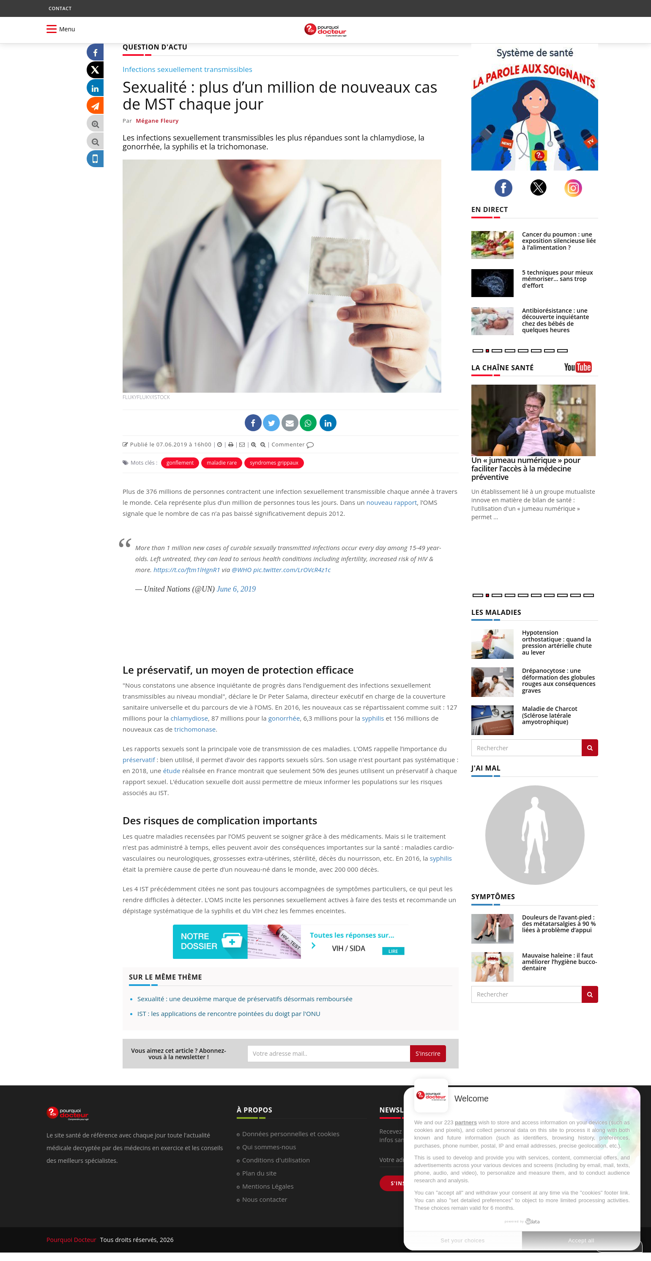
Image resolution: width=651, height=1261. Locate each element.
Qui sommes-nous (269, 1147)
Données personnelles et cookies (290, 1133)
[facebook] (506, 188)
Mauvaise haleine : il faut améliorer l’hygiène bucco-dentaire (559, 961)
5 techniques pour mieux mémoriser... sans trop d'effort (557, 278)
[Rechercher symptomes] (590, 994)
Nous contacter (264, 1199)
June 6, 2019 (236, 589)
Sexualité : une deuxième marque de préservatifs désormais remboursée (245, 998)
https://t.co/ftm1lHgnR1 (186, 569)
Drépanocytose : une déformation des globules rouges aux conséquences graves (559, 680)
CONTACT (60, 8)
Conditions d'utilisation (276, 1160)
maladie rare (222, 462)
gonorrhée (284, 718)
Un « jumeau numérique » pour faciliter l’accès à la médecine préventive (525, 468)
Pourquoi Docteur (72, 1240)
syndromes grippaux (274, 462)
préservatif (139, 759)
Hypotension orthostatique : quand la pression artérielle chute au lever (557, 642)
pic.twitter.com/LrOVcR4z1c (292, 569)
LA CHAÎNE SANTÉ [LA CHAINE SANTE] (502, 367)
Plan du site (259, 1173)
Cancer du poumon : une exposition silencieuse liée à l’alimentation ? (559, 240)
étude (172, 770)
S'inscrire (428, 1053)
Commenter (292, 444)
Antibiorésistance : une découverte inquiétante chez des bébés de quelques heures (555, 320)
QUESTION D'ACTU (155, 47)
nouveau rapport (392, 502)
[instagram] (575, 188)
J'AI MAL (486, 768)
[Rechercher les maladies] (590, 747)
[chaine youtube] (581, 370)
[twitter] (541, 187)
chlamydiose (189, 718)
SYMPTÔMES (493, 896)
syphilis (373, 718)
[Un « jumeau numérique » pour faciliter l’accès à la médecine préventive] (534, 420)
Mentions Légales (268, 1186)
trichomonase (195, 729)
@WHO (242, 569)
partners (466, 1122)
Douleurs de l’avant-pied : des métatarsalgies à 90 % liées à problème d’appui (559, 923)
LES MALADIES (496, 612)
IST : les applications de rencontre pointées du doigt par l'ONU (228, 1013)
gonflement (180, 462)
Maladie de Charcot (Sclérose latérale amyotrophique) (549, 715)
